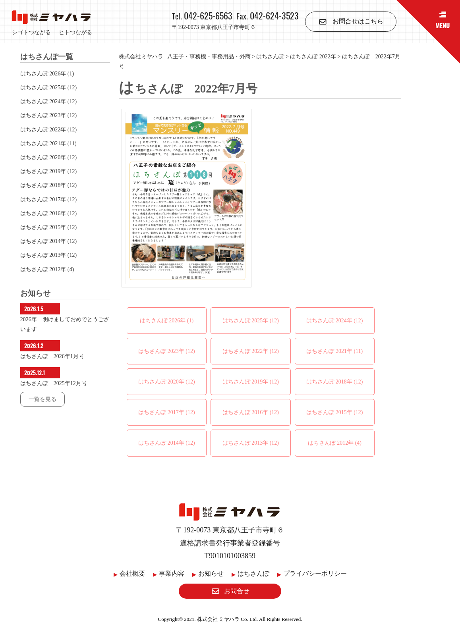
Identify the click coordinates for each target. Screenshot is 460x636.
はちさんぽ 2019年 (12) (250, 382)
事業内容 (171, 573)
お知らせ (211, 573)
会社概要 (132, 573)
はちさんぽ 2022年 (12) (250, 351)
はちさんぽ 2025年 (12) (250, 321)
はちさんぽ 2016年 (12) (250, 412)
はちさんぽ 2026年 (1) (166, 321)
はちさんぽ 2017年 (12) (166, 412)
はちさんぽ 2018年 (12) (334, 382)
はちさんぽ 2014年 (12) (166, 443)
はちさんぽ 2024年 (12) (334, 321)
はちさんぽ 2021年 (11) (334, 351)
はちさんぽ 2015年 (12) (334, 412)
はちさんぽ (253, 573)
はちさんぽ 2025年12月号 (53, 383)
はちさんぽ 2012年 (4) (334, 443)
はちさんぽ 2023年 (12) (166, 351)
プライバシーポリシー (315, 573)
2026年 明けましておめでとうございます (64, 324)
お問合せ (230, 591)
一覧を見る (42, 399)
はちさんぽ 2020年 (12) (166, 382)
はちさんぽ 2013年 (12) (250, 443)
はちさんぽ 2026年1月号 (52, 356)
